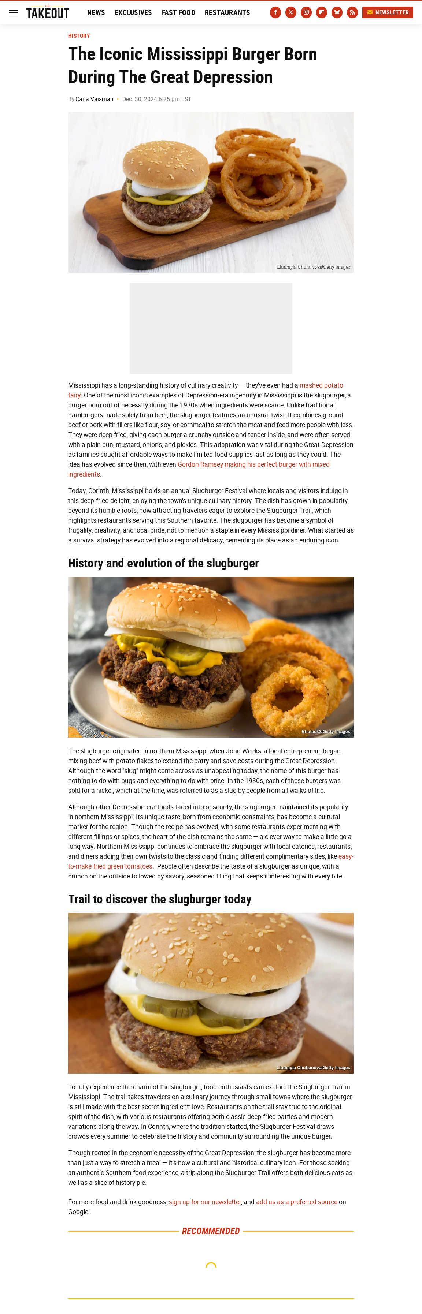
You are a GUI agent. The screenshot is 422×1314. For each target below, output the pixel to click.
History (79, 36)
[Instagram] (306, 12)
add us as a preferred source (296, 1202)
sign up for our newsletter (205, 1202)
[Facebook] (275, 12)
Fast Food (178, 12)
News (96, 12)
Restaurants (228, 12)
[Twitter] (290, 12)
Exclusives (133, 12)
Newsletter (388, 12)
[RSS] (352, 12)
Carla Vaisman (94, 99)
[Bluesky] (337, 12)
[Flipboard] (321, 12)
